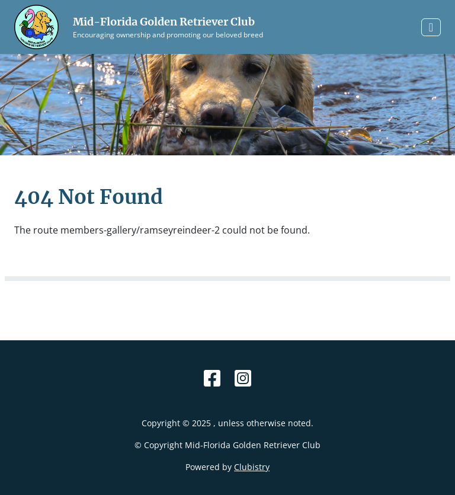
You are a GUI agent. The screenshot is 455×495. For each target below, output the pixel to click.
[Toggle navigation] (431, 27)
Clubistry (252, 466)
